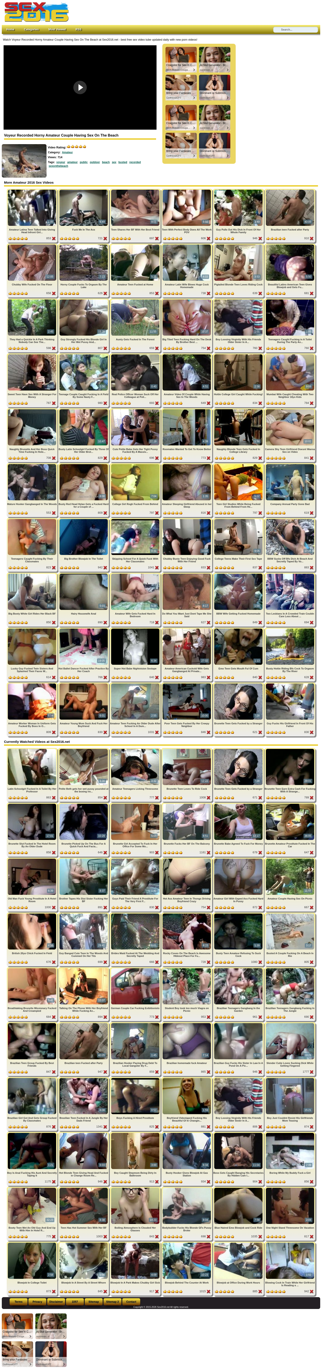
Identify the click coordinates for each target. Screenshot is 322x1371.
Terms (18, 1301)
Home (10, 29)
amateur (72, 162)
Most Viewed (57, 29)
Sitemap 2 (112, 1301)
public (84, 162)
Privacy (37, 1301)
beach (106, 162)
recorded (135, 162)
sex (114, 162)
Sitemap (94, 1301)
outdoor (95, 162)
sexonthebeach (58, 166)
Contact (131, 1301)
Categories (31, 29)
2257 (75, 1301)
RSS (78, 29)
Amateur (67, 152)
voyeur (60, 162)
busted (123, 162)
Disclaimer (56, 1301)
